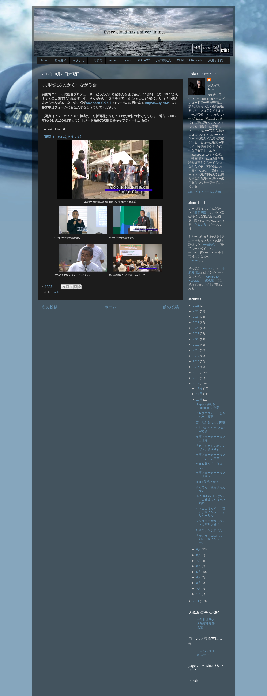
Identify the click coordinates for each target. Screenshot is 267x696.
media (113, 60)
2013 (196, 378)
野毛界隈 (61, 60)
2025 (196, 311)
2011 (196, 601)
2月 (199, 588)
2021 (196, 333)
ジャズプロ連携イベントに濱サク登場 (210, 523)
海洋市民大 (163, 60)
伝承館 (209, 280)
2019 (196, 344)
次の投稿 (50, 307)
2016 (196, 361)
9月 (199, 549)
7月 (199, 560)
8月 (199, 555)
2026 (196, 305)
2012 (196, 383)
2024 (196, 316)
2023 (196, 322)
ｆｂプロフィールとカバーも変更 (210, 415)
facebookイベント (99, 103)
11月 (199, 393)
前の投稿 (171, 307)
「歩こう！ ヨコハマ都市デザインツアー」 (209, 539)
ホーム (110, 307)
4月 (199, 577)
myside (127, 60)
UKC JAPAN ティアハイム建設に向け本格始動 (210, 500)
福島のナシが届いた (209, 530)
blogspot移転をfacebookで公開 (207, 406)
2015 (196, 366)
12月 (199, 388)
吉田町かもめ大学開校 (210, 422)
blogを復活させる (207, 481)
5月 (199, 571)
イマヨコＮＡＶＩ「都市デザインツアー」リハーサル (210, 512)
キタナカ (78, 60)
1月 (199, 594)
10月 (199, 399)
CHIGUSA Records (189, 60)
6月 (199, 566)
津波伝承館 (215, 60)
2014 (196, 372)
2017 (196, 355)
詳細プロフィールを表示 (204, 192)
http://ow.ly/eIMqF (158, 103)
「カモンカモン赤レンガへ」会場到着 (210, 447)
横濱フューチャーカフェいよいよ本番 (210, 456)
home (45, 60)
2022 (196, 328)
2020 (196, 339)
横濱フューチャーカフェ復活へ (210, 474)
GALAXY (144, 60)
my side (208, 268)
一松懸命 (96, 60)
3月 (199, 582)
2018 (196, 350)
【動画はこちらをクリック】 (62, 137)
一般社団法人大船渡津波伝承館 (206, 623)
